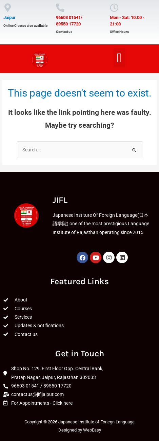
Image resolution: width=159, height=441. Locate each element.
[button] (119, 58)
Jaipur (9, 17)
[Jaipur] (7, 7)
